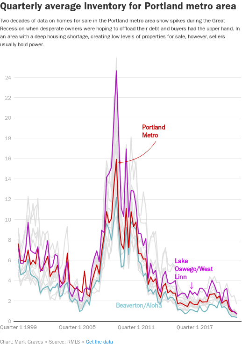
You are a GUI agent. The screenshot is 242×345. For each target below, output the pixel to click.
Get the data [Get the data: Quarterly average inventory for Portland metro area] (99, 342)
